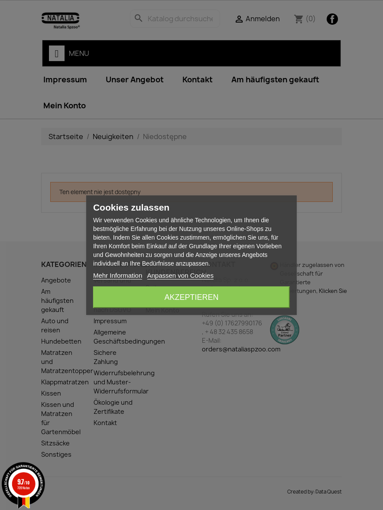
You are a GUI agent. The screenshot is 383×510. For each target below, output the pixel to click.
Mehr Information (117, 275)
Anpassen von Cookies (180, 275)
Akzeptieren (191, 297)
